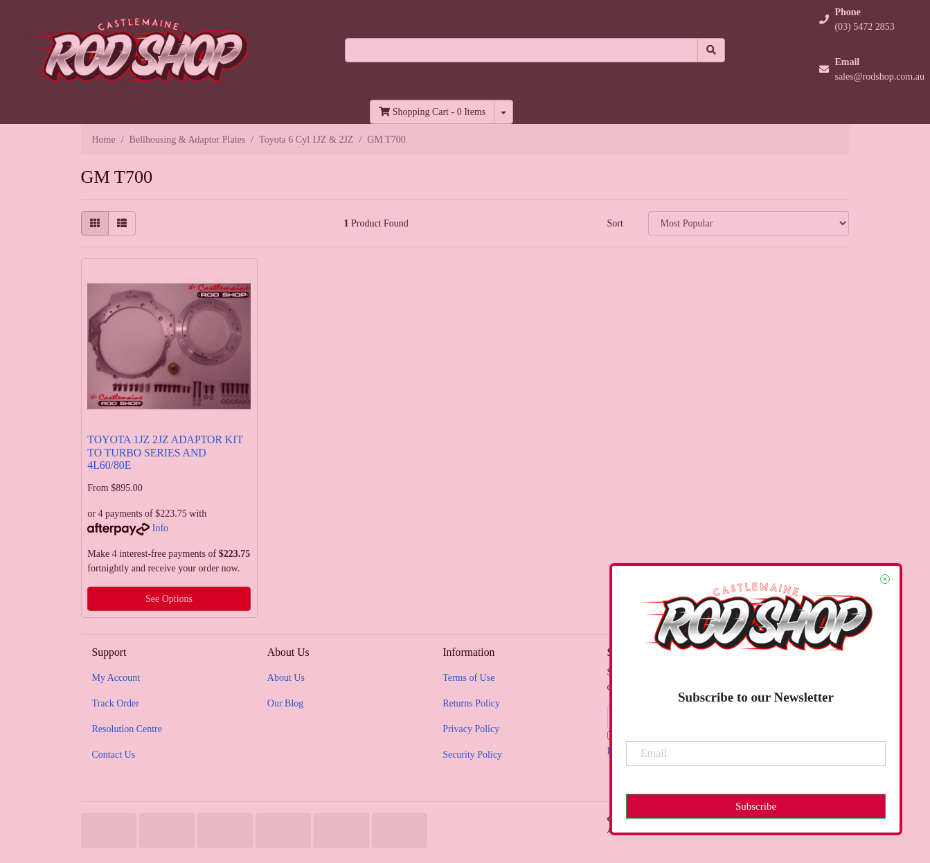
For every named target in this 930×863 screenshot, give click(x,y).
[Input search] (521, 50)
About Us (286, 678)
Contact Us (114, 754)
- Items (432, 112)
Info (160, 528)
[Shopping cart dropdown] (503, 112)
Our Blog (285, 703)
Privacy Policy (470, 729)
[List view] (122, 223)
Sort (615, 223)
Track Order (115, 703)
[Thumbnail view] (95, 223)
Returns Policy (471, 703)
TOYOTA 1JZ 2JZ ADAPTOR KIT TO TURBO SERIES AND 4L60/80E (165, 453)
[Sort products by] (748, 223)
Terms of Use (468, 678)
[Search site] (711, 50)
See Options (169, 599)
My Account (116, 678)
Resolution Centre (127, 729)
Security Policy (472, 754)
